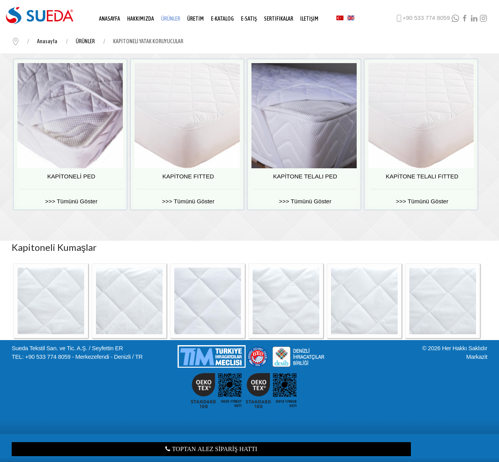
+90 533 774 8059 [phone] (422, 18)
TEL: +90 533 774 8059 (41, 356)
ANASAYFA (109, 19)
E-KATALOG (222, 19)
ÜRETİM (195, 19)
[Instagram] (483, 18)
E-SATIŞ (249, 19)
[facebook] (465, 18)
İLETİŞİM (309, 19)
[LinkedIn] (474, 18)
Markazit (476, 356)
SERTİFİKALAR (278, 19)
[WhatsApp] (455, 18)
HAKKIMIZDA (140, 19)
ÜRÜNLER (170, 19)
